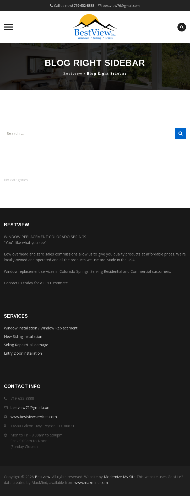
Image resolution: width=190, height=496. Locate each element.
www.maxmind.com (90, 482)
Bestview (42, 476)
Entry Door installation (23, 353)
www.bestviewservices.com (33, 416)
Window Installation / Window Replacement (41, 328)
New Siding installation (23, 336)
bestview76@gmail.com (121, 5)
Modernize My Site (119, 476)
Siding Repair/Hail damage (26, 344)
